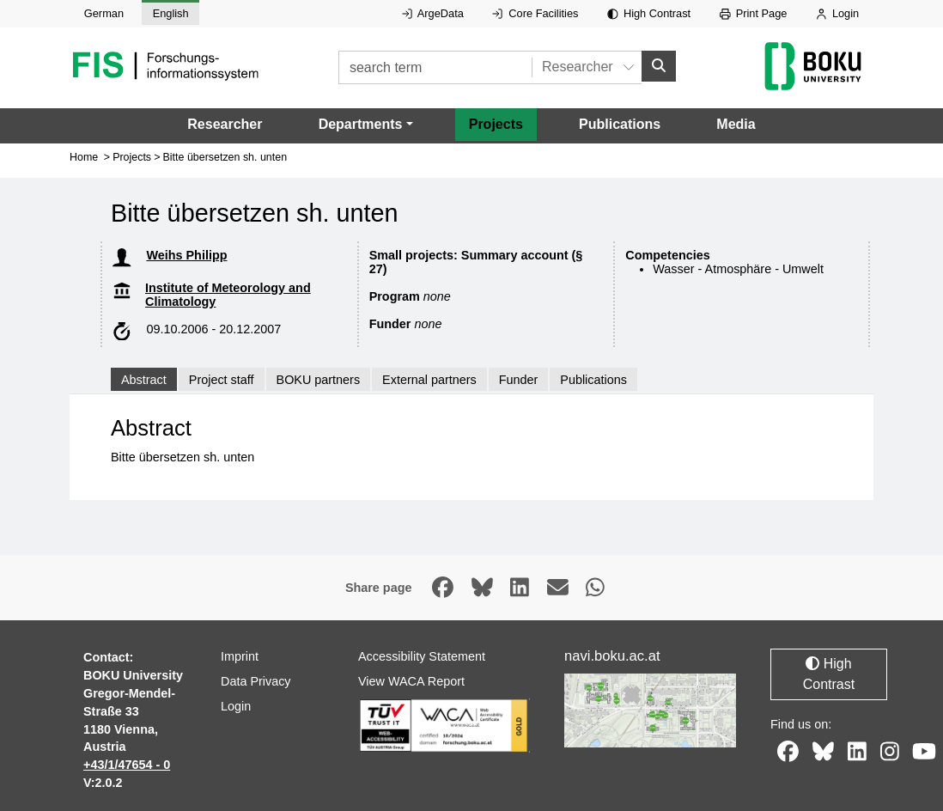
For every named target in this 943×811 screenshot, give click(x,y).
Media (735, 123)
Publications (619, 123)
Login (837, 13)
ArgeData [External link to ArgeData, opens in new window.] (433, 13)
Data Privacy (256, 681)
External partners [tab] (429, 379)
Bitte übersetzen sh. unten (225, 157)
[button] (366, 123)
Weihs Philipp (186, 255)
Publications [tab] (593, 379)
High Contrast (649, 13)
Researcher (224, 123)
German (104, 13)
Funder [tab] (518, 379)
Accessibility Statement (421, 656)
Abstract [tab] (144, 379)
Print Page (754, 13)
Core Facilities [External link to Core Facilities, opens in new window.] (535, 13)
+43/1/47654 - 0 (126, 764)
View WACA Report (411, 681)
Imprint (240, 656)
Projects (496, 123)
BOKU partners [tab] (319, 379)
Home (84, 157)
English (171, 13)
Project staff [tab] (221, 379)
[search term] (435, 67)
